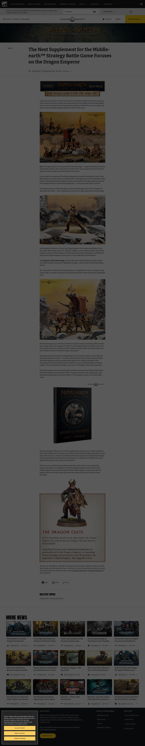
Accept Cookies (20, 728)
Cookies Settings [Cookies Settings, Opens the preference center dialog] (19, 738)
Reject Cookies (20, 733)
